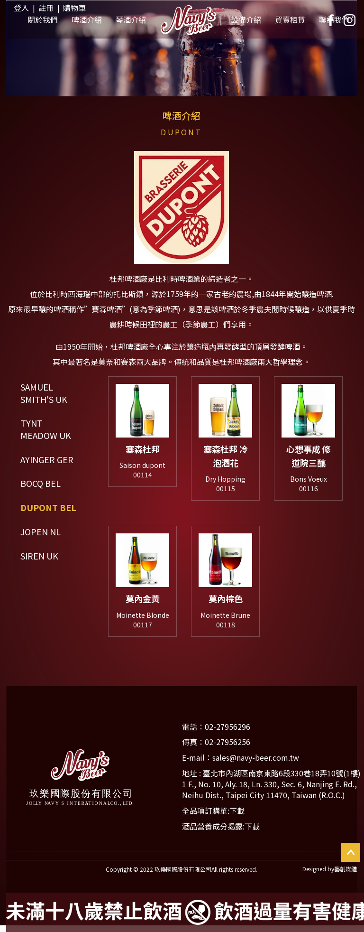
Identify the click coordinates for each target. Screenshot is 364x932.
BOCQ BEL (40, 483)
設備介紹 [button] (246, 21)
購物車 (74, 7)
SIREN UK (39, 556)
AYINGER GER (46, 460)
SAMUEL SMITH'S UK (43, 393)
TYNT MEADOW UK (45, 429)
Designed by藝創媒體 (329, 875)
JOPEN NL (40, 532)
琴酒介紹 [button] (131, 21)
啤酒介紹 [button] (87, 21)
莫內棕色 (226, 602)
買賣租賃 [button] (290, 21)
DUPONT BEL (48, 507)
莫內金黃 (143, 602)
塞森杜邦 (143, 449)
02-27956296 (227, 733)
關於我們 (42, 21)
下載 (252, 832)
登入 (21, 7)
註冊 (46, 7)
